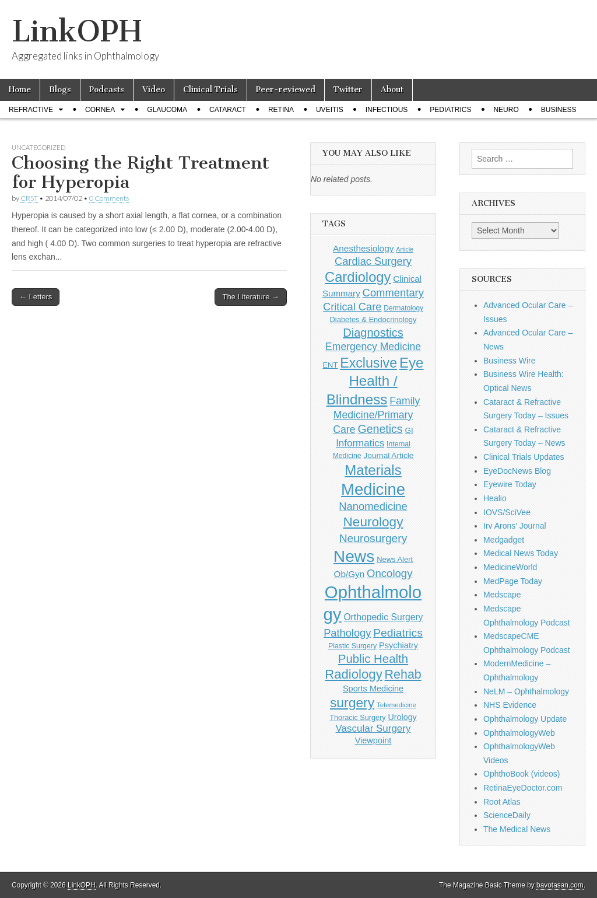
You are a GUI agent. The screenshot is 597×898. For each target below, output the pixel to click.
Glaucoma (167, 110)
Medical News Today (520, 553)
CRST (29, 198)
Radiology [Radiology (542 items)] (353, 674)
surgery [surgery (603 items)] (352, 702)
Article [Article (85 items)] (404, 249)
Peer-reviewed (285, 90)
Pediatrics (450, 110)
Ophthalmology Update (525, 719)
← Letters (35, 296)
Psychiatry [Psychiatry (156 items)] (398, 645)
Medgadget (503, 539)
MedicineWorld (510, 567)
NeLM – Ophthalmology (526, 691)
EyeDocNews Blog (517, 471)
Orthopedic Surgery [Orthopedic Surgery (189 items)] (383, 617)
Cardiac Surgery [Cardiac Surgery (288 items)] (373, 261)
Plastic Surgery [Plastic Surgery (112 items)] (352, 646)
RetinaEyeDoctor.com (522, 787)
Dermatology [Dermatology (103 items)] (403, 308)
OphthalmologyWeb (519, 733)
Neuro (505, 110)
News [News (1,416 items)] (353, 556)
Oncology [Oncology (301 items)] (389, 573)
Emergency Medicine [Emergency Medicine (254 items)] (373, 346)
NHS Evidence (509, 705)
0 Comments (109, 198)
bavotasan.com (560, 885)
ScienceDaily (507, 815)
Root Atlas (502, 801)
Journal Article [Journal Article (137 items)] (388, 455)
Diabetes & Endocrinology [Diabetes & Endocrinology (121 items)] (372, 319)
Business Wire (509, 360)
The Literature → (250, 296)
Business (559, 110)
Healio (495, 498)
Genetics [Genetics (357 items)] (379, 428)
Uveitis (329, 110)
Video (153, 90)
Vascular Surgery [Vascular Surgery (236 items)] (373, 728)
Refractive (31, 110)
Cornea (100, 110)
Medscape (502, 594)
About (392, 90)
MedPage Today (512, 581)
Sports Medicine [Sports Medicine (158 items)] (373, 688)
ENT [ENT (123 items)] (330, 365)
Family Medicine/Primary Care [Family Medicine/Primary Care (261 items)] (376, 415)
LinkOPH (77, 31)
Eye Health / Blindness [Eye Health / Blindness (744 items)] (375, 381)
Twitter (348, 90)
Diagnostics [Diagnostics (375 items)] (373, 332)
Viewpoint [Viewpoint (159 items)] (373, 740)
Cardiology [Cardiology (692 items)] (358, 277)
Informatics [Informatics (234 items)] (360, 443)
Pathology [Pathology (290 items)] (347, 633)
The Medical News (516, 829)
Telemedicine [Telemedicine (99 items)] (396, 704)
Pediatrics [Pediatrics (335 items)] (398, 633)
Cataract (227, 110)
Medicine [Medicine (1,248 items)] (373, 489)
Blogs (60, 90)
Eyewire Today (509, 484)
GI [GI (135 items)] (409, 430)
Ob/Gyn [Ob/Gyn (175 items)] (349, 574)
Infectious (387, 110)
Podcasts (106, 90)
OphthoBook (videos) (521, 773)
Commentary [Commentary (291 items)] (393, 292)
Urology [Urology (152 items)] (402, 717)
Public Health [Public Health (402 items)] (373, 658)
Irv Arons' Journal (514, 525)
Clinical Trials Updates (523, 457)
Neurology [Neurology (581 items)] (373, 522)
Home (20, 90)
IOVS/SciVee (507, 512)
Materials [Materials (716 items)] (373, 470)
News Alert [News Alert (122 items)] (395, 559)
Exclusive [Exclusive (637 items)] (368, 363)
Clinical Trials (210, 90)
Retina (281, 110)
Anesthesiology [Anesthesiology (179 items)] (363, 248)
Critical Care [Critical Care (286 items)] (352, 307)
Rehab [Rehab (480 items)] (403, 675)
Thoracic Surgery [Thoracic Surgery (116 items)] (357, 718)
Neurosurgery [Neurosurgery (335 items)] (373, 538)
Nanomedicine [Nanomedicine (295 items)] (373, 506)
